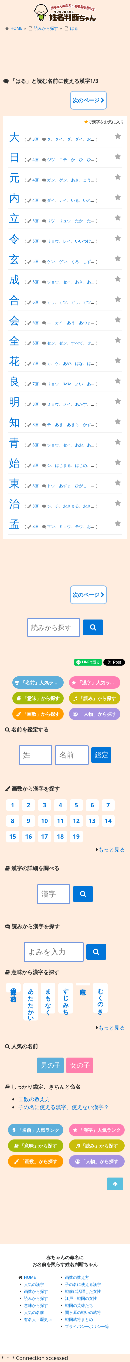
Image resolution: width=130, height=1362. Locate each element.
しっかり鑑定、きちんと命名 (43, 1086)
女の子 (80, 1065)
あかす (81, 404)
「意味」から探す (38, 698)
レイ (67, 241)
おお (91, 139)
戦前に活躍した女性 (83, 1291)
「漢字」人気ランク (95, 682)
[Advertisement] (65, 55)
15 (12, 836)
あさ (75, 180)
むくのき (100, 998)
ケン (51, 261)
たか (79, 221)
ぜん (91, 343)
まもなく (48, 998)
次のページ (88, 100)
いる (75, 200)
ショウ (53, 445)
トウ (51, 486)
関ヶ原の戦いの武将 (83, 1312)
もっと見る (111, 849)
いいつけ (83, 241)
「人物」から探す (94, 714)
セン (51, 343)
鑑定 (101, 755)
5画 (35, 221)
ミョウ (53, 404)
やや (67, 384)
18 (60, 836)
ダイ (79, 139)
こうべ (89, 180)
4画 (35, 159)
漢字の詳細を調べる (32, 868)
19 (76, 836)
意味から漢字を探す (32, 972)
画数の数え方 (34, 1099)
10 (44, 821)
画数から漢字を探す (32, 788)
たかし (93, 221)
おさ (91, 526)
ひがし (81, 486)
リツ (51, 221)
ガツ (87, 302)
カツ (63, 302)
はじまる (63, 465)
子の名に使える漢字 (83, 1284)
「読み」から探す (94, 698)
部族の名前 (13, 987)
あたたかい (30, 1001)
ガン (51, 180)
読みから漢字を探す (32, 926)
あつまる (87, 322)
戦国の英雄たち (79, 1305)
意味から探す (36, 1305)
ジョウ (53, 282)
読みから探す (46, 28)
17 (44, 836)
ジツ (51, 159)
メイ (67, 404)
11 (60, 821)
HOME (16, 28)
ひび (91, 159)
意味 (83, 984)
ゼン (63, 343)
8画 (35, 404)
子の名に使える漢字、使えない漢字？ (63, 1107)
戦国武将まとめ (79, 1319)
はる (74, 28)
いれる (89, 200)
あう (71, 322)
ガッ (75, 302)
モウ (79, 526)
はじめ (81, 465)
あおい (93, 445)
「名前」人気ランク (39, 682)
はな (79, 363)
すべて (77, 343)
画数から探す (36, 1291)
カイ (59, 322)
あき (79, 282)
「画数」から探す (38, 714)
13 (92, 821)
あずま (65, 486)
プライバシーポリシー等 (87, 1326)
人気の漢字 (34, 1284)
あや (67, 363)
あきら (93, 282)
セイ (67, 282)
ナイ (63, 200)
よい (79, 384)
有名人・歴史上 (38, 1319)
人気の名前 (34, 1312)
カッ (51, 302)
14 (108, 821)
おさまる (71, 506)
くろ (75, 261)
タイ (59, 139)
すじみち (65, 998)
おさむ (89, 506)
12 (76, 821)
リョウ (53, 241)
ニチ (63, 159)
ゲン (63, 180)
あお (79, 445)
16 (28, 836)
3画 (35, 139)
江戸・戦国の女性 (81, 1298)
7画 (35, 363)
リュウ (65, 221)
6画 (35, 282)
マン (51, 526)
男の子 (51, 1065)
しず (87, 261)
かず (87, 424)
